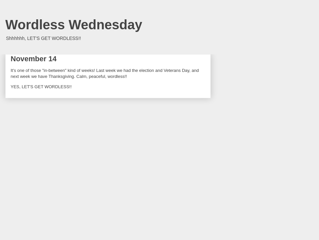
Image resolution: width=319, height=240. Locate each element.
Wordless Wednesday (73, 24)
